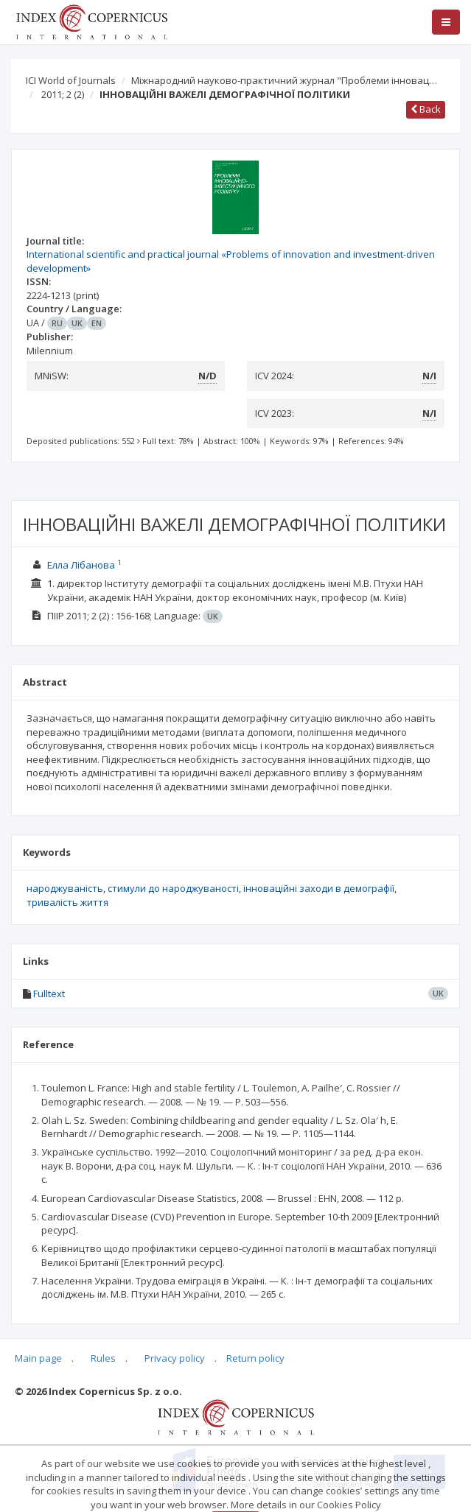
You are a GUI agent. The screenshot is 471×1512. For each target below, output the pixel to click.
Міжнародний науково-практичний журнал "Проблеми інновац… (284, 80)
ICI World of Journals (71, 80)
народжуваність (65, 888)
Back (426, 109)
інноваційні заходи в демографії (318, 888)
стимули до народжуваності (173, 888)
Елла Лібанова (81, 565)
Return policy (255, 1358)
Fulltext (49, 993)
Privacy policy (174, 1358)
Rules (103, 1358)
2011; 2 (62, 94)
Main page (38, 1358)
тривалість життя (67, 902)
